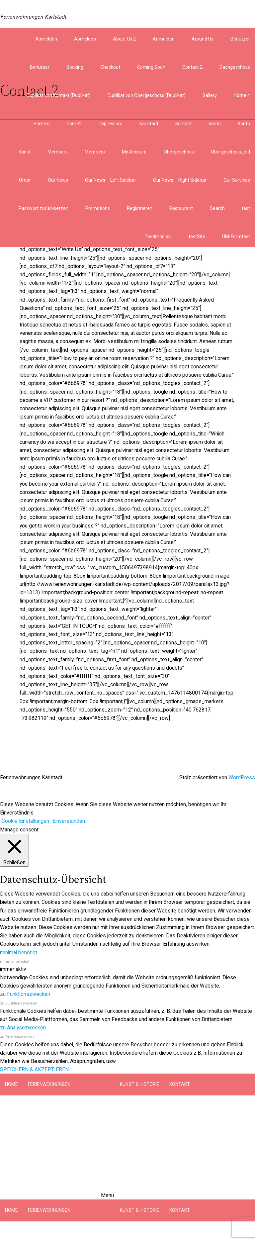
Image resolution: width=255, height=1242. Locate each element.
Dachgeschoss (234, 67)
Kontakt (183, 123)
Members (57, 151)
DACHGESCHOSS (46, 1105)
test (246, 208)
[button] (127, 1147)
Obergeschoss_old (230, 151)
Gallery (210, 95)
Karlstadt (148, 123)
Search (217, 208)
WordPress (241, 777)
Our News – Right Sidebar (180, 180)
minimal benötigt (14, 961)
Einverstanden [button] (68, 821)
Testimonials (158, 236)
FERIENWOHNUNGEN (49, 1084)
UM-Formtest (236, 236)
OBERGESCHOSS (92, 1105)
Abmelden (46, 39)
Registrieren (139, 208)
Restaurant (181, 208)
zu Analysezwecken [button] (23, 1027)
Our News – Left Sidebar (110, 180)
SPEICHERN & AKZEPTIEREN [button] (34, 1069)
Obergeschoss (179, 151)
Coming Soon (151, 67)
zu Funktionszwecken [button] (25, 994)
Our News (58, 180)
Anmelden (164, 39)
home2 (74, 123)
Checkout (110, 67)
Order (25, 180)
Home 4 (242, 95)
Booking (74, 67)
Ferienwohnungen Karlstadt (33, 16)
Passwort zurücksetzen (43, 208)
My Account (134, 151)
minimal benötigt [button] (18, 952)
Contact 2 (192, 67)
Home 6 (42, 123)
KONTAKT (179, 1084)
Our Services (236, 180)
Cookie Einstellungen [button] (25, 821)
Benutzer (240, 39)
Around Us (202, 39)
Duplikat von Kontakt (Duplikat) (59, 95)
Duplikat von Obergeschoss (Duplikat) (147, 95)
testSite (197, 236)
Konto (215, 123)
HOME (11, 1084)
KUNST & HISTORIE (139, 1084)
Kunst (25, 151)
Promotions (97, 208)
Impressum (111, 123)
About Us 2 (124, 39)
